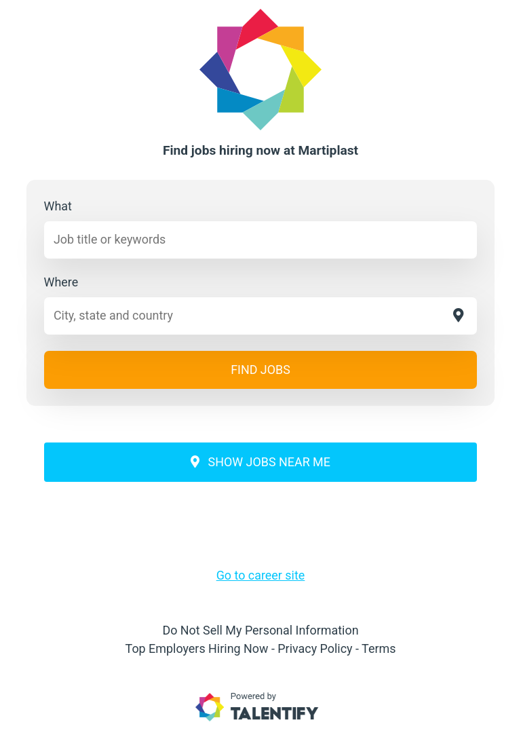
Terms (378, 648)
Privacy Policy (314, 648)
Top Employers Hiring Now (197, 648)
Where (61, 282)
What (58, 206)
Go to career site (260, 575)
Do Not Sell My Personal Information (260, 630)
